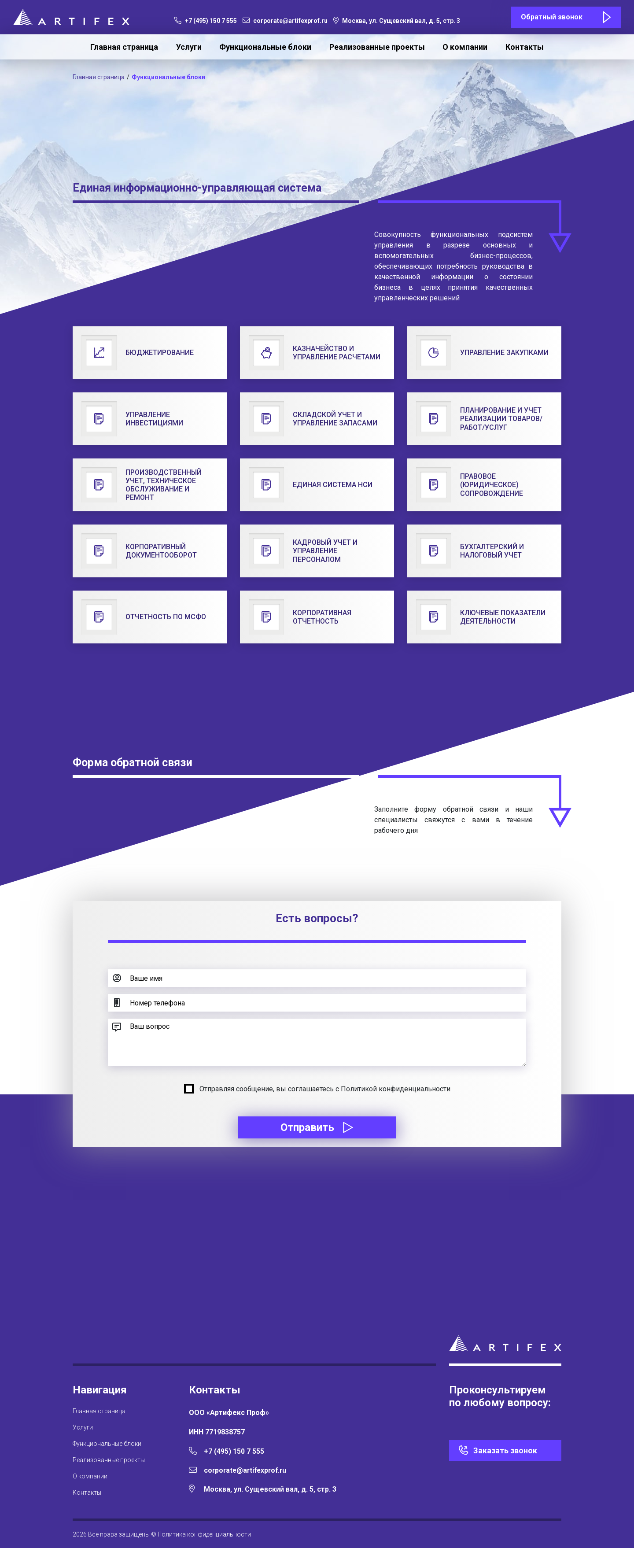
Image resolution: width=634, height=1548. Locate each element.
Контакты (524, 47)
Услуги (189, 47)
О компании (464, 47)
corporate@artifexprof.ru (285, 20)
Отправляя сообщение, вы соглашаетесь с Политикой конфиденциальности (324, 1089)
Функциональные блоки (265, 47)
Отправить (317, 1127)
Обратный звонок (551, 17)
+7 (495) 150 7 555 (205, 20)
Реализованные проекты (377, 47)
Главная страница (124, 47)
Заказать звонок (505, 1450)
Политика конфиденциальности (204, 1534)
